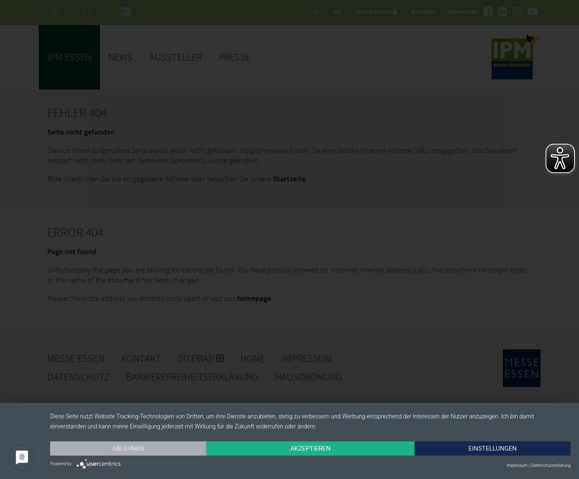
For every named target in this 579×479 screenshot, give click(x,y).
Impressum (517, 465)
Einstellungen (493, 448)
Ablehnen (128, 448)
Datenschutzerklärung (551, 465)
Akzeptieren (310, 448)
